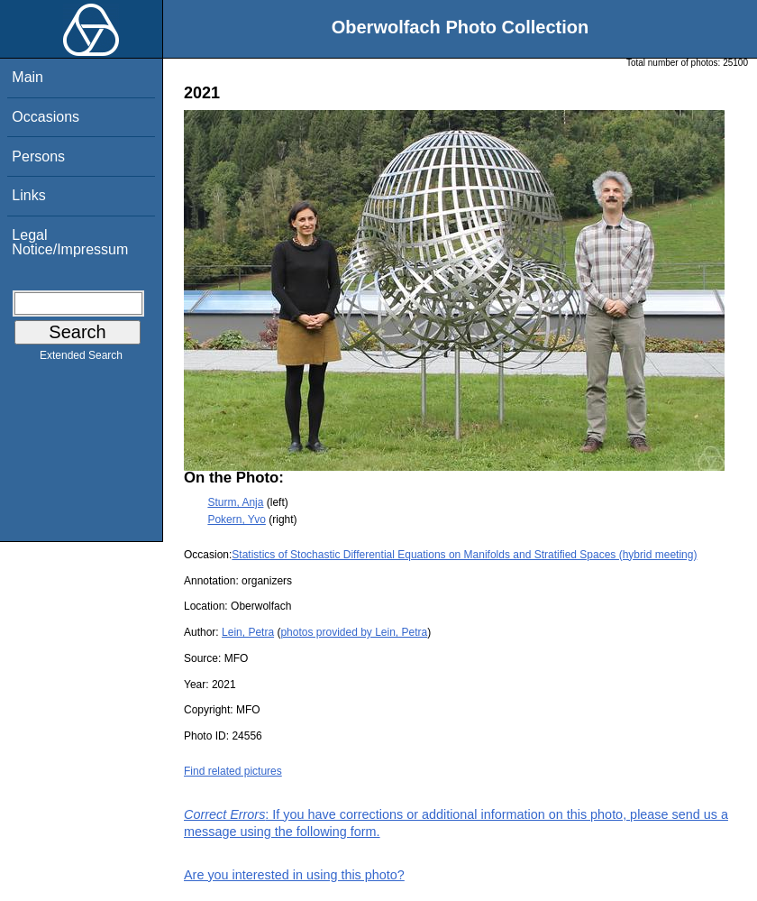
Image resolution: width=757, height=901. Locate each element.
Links (28, 195)
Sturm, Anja (235, 502)
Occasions (45, 116)
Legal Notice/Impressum (70, 242)
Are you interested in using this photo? (294, 875)
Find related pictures (233, 771)
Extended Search (81, 359)
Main (27, 77)
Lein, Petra (248, 632)
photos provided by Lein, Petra (353, 632)
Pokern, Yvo (236, 519)
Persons (38, 156)
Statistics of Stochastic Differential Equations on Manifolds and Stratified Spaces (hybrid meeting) (464, 554)
